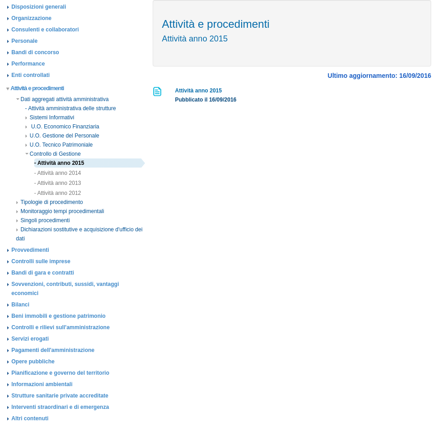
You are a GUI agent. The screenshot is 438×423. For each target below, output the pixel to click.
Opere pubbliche (33, 361)
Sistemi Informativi (49, 117)
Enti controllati (30, 75)
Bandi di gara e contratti (42, 273)
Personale (24, 41)
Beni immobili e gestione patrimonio (58, 316)
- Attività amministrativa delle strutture (70, 108)
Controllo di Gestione (53, 154)
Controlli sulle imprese (40, 261)
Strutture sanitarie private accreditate (59, 395)
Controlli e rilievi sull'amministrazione (60, 327)
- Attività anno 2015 (59, 163)
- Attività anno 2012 (57, 193)
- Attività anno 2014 (57, 173)
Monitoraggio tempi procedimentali (60, 211)
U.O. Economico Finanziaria (62, 126)
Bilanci (20, 304)
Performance (28, 64)
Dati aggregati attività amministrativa (62, 99)
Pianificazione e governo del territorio (60, 373)
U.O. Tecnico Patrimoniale (59, 145)
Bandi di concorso (35, 52)
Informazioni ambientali (41, 384)
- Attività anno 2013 (57, 183)
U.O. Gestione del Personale (62, 136)
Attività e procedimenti (35, 88)
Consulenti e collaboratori (45, 29)
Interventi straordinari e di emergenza (60, 407)
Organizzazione (31, 18)
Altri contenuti (29, 418)
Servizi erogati (30, 339)
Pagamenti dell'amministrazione (52, 350)
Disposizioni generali (38, 7)
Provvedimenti (30, 250)
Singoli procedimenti (43, 220)
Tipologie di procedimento (49, 202)
